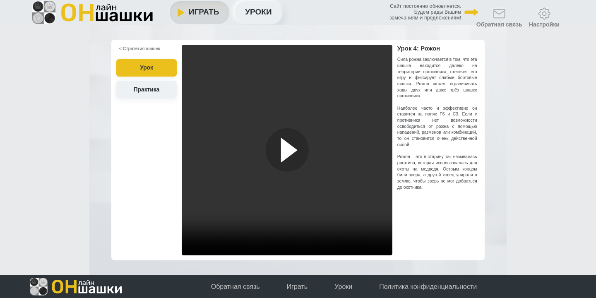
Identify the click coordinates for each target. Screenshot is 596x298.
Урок (146, 69)
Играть (233, 14)
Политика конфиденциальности (428, 287)
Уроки (294, 14)
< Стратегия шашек (134, 50)
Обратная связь (235, 287)
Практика (146, 88)
